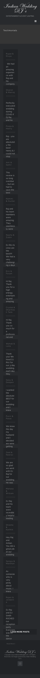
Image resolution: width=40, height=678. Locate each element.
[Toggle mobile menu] (36, 21)
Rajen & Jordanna (10, 599)
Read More (10, 644)
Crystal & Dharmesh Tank (10, 309)
